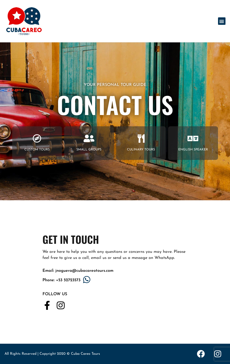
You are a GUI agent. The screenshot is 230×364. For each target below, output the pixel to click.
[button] (221, 21)
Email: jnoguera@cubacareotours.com (77, 271)
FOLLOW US (54, 294)
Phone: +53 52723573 (61, 280)
